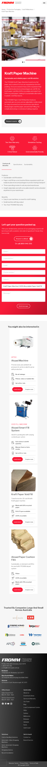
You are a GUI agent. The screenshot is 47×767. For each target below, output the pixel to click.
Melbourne (27, 716)
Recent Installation (7, 753)
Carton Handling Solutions (10, 737)
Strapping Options (7, 750)
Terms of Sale (34, 763)
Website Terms (13, 763)
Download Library (29, 696)
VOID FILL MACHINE (19, 424)
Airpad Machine (19, 360)
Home (3, 9)
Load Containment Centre (32, 707)
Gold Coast (27, 728)
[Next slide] (42, 38)
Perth (25, 725)
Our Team (27, 701)
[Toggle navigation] (44, 2)
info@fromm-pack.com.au (11, 668)
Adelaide (26, 722)
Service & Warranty (30, 698)
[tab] (22, 62)
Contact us (27, 737)
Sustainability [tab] (28, 164)
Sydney (26, 713)
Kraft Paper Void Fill (22, 494)
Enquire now (29, 389)
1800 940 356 (26, 244)
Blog (25, 704)
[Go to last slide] (5, 38)
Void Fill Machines (27, 9)
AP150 (13, 357)
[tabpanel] (23, 188)
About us (26, 693)
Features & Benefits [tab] (6, 164)
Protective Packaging (14, 9)
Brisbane (26, 719)
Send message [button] (23, 306)
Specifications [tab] (17, 164)
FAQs (25, 710)
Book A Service (28, 740)
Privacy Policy (24, 763)
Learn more (17, 389)
